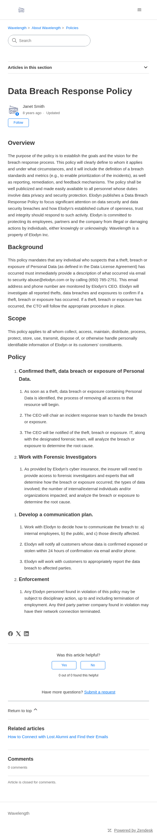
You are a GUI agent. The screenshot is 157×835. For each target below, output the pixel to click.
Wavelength (17, 28)
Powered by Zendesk (133, 830)
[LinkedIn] (26, 633)
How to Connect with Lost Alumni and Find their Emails (58, 736)
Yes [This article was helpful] (64, 665)
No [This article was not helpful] (93, 665)
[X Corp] (18, 633)
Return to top (23, 710)
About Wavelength (46, 28)
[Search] (49, 40)
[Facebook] (10, 633)
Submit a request (99, 692)
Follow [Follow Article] (18, 123)
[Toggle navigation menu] (139, 9)
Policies (72, 28)
